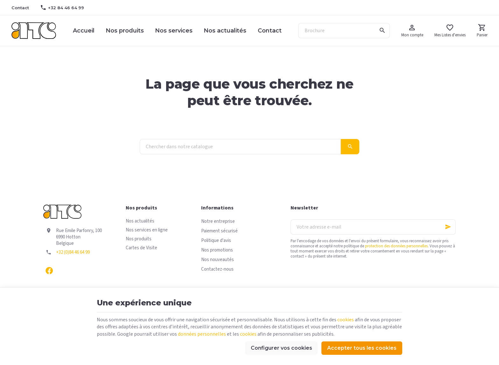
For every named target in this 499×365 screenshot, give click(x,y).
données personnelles (202, 334)
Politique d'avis (216, 240)
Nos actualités (225, 30)
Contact (270, 30)
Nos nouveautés (217, 259)
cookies (345, 319)
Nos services (174, 30)
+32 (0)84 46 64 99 (73, 252)
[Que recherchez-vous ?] (344, 30)
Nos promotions (217, 250)
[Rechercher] (382, 30)
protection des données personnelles (396, 246)
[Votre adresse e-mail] (373, 227)
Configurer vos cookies (281, 348)
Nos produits (125, 30)
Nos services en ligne (147, 230)
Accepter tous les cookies (362, 348)
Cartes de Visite (141, 248)
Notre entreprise (218, 221)
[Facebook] (49, 270)
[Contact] (20, 7)
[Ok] (448, 227)
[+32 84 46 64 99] (62, 7)
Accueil (84, 30)
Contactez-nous (217, 269)
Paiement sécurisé (219, 231)
